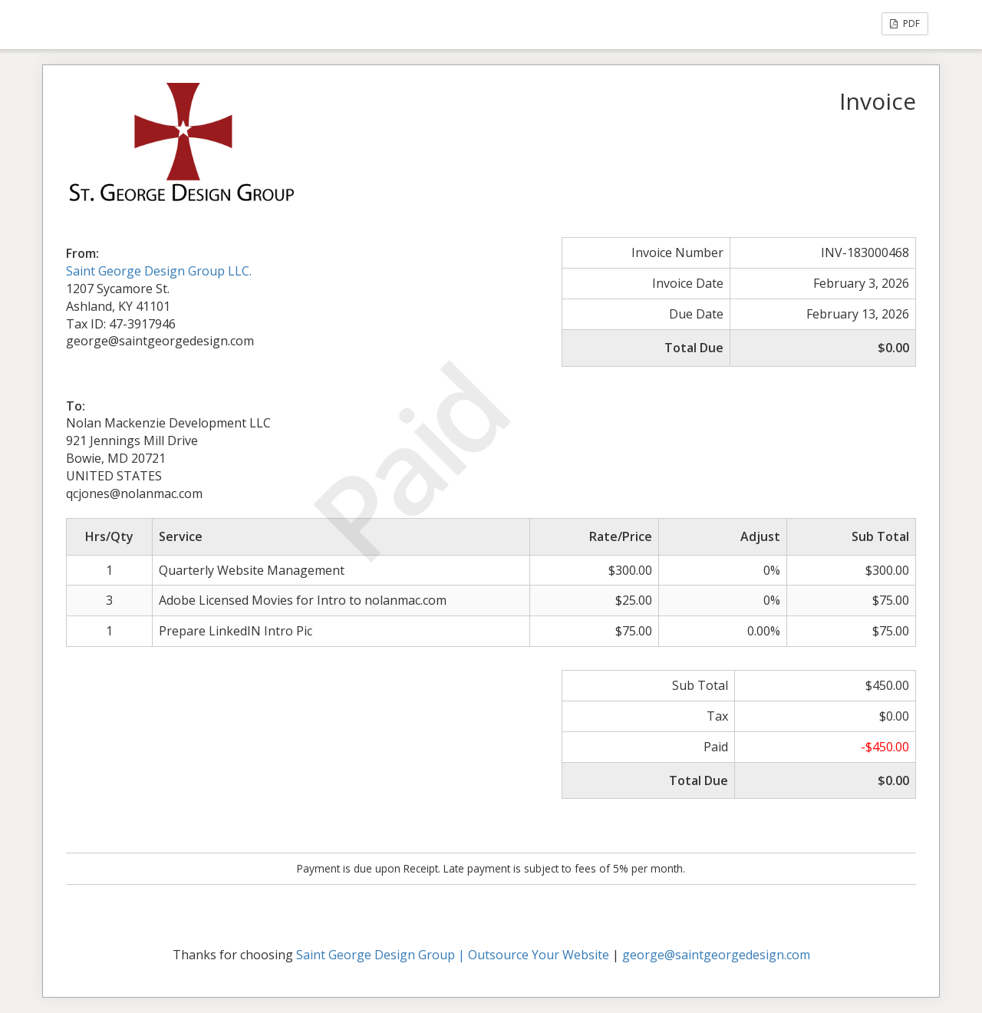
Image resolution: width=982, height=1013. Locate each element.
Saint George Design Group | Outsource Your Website (452, 954)
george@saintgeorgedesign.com (716, 954)
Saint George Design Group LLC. (159, 270)
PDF (905, 23)
